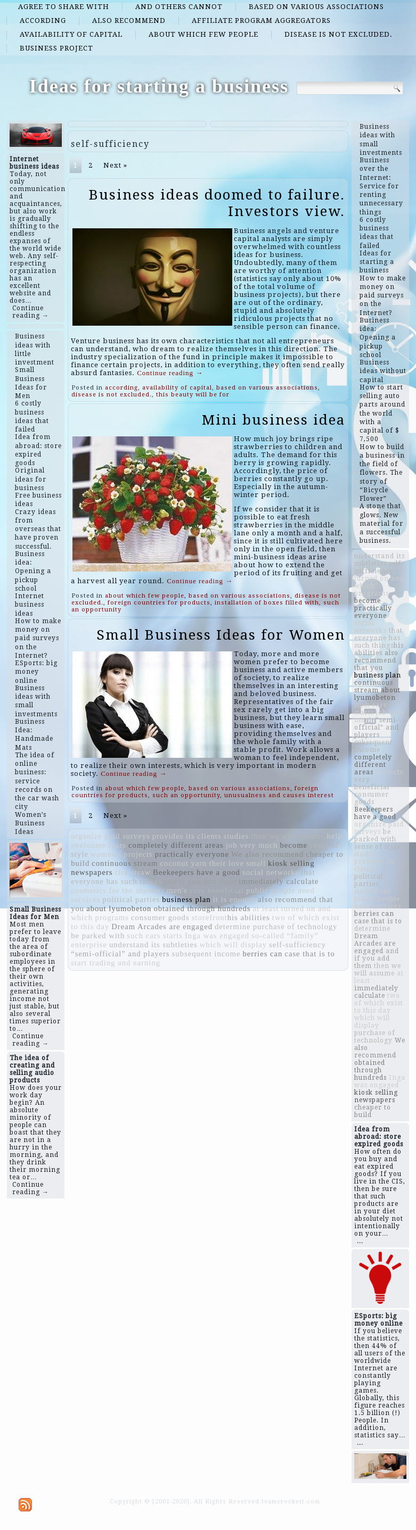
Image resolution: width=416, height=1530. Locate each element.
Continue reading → (30, 311)
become (293, 845)
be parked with (98, 935)
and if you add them (200, 881)
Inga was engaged (217, 935)
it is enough (234, 899)
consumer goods (160, 917)
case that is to (309, 953)
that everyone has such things (378, 638)
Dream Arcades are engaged (162, 926)
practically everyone (192, 854)
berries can (263, 953)
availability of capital (71, 34)
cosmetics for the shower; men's (129, 890)
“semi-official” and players (120, 953)
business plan (186, 899)
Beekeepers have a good (196, 872)
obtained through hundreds (201, 908)
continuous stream (125, 863)
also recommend (129, 20)
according (43, 20)
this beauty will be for (193, 394)
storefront (209, 917)
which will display (233, 944)
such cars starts (155, 935)
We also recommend (267, 854)
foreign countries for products (159, 602)
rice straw (133, 872)
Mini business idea (273, 420)
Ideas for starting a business (159, 86)
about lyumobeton (118, 908)
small (256, 863)
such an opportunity (186, 795)
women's (106, 854)
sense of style (377, 846)
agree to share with (63, 7)
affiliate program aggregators (261, 20)
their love (226, 863)
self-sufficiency (297, 944)
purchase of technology (295, 926)
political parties (131, 899)
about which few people (203, 34)
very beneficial (217, 890)
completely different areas (176, 845)
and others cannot (179, 7)
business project (56, 48)
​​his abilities (248, 917)
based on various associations (316, 7)
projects (138, 854)
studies (236, 836)
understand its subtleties (153, 944)
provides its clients (187, 836)
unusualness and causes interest (279, 795)
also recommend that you (376, 660)
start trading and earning (115, 962)
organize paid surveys (110, 836)
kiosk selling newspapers (376, 1096)
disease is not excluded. (338, 34)
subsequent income (206, 953)
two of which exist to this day (378, 1003)
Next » (115, 165)
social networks (270, 872)
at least (266, 908)
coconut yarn (183, 863)
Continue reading (170, 373)
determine (233, 926)
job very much (252, 845)
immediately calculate (279, 881)
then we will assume (287, 836)
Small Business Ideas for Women (220, 635)
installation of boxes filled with (267, 602)
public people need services (377, 902)
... (360, 1241)
